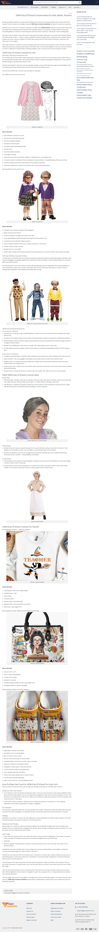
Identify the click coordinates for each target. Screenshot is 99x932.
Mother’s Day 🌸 (23, 7)
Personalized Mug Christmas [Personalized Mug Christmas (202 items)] (84, 85)
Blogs (70, 13)
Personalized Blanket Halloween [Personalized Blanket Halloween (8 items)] (83, 68)
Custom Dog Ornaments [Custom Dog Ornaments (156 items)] (82, 60)
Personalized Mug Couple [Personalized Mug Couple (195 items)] (84, 91)
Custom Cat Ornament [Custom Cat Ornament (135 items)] (86, 51)
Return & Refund (55, 911)
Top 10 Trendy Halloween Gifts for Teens (86, 43)
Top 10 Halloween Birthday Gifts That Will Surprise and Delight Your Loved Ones (86, 37)
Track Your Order (56, 917)
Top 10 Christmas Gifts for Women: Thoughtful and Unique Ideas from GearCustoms (86, 19)
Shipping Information (57, 908)
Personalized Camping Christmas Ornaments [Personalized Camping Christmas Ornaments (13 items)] (85, 70)
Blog (52, 920)
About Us (29, 908)
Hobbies (54, 7)
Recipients (45, 7)
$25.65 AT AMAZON (37, 222)
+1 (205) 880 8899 (82, 907)
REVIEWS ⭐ (77, 7)
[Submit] (79, 2)
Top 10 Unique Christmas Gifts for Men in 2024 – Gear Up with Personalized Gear (87, 30)
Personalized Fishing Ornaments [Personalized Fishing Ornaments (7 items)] (83, 75)
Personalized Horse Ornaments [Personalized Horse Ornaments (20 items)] (85, 82)
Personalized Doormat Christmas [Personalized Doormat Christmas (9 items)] (84, 73)
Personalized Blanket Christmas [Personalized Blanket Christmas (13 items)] (84, 64)
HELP (70, 7)
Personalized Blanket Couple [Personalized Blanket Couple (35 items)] (85, 66)
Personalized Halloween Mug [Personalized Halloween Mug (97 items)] (85, 79)
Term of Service (31, 914)
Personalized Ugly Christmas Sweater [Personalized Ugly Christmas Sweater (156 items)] (84, 96)
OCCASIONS (35, 7)
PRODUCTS (63, 7)
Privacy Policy (30, 917)
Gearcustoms (45, 28)
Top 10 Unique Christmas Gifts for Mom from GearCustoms (87, 25)
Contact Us (29, 911)
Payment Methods (56, 914)
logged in (14, 893)
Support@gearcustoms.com (85, 911)
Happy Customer (31, 920)
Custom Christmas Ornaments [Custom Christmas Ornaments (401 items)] (85, 55)
